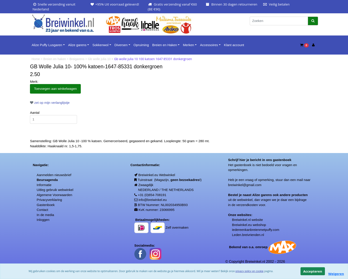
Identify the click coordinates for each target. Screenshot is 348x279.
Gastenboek (46, 205)
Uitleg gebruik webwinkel (55, 190)
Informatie (44, 185)
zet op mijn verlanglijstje (49, 102)
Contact (42, 210)
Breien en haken (55, 59)
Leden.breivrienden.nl (248, 235)
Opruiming (141, 45)
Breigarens (77, 59)
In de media (45, 215)
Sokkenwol (100, 45)
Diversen (121, 45)
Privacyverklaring (49, 200)
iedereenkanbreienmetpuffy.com (255, 230)
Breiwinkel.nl (241, 220)
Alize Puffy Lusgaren (47, 45)
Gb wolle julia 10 (100, 59)
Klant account (234, 45)
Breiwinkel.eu (242, 225)
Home (36, 59)
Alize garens (77, 45)
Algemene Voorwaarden (54, 195)
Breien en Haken (164, 45)
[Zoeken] (279, 21)
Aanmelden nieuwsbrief (54, 175)
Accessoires (209, 45)
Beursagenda (47, 180)
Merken (188, 45)
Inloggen (43, 220)
